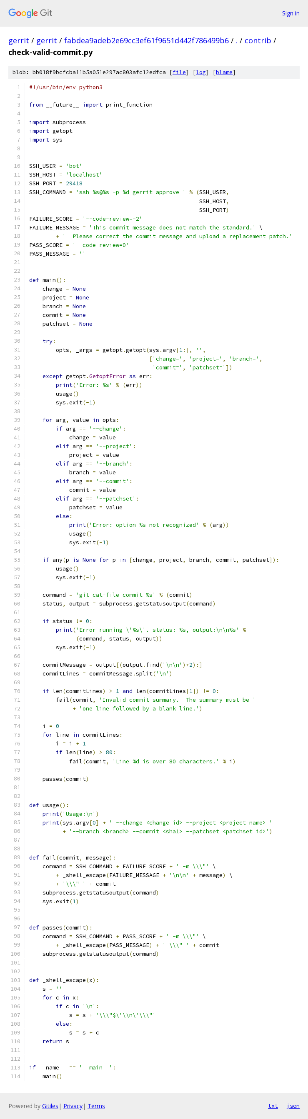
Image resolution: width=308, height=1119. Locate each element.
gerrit (18, 40)
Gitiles (50, 1106)
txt (273, 1105)
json (293, 1105)
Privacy (73, 1106)
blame (224, 72)
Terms (96, 1106)
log (201, 72)
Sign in (291, 13)
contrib (258, 40)
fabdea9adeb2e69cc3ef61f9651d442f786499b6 (146, 40)
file (179, 72)
